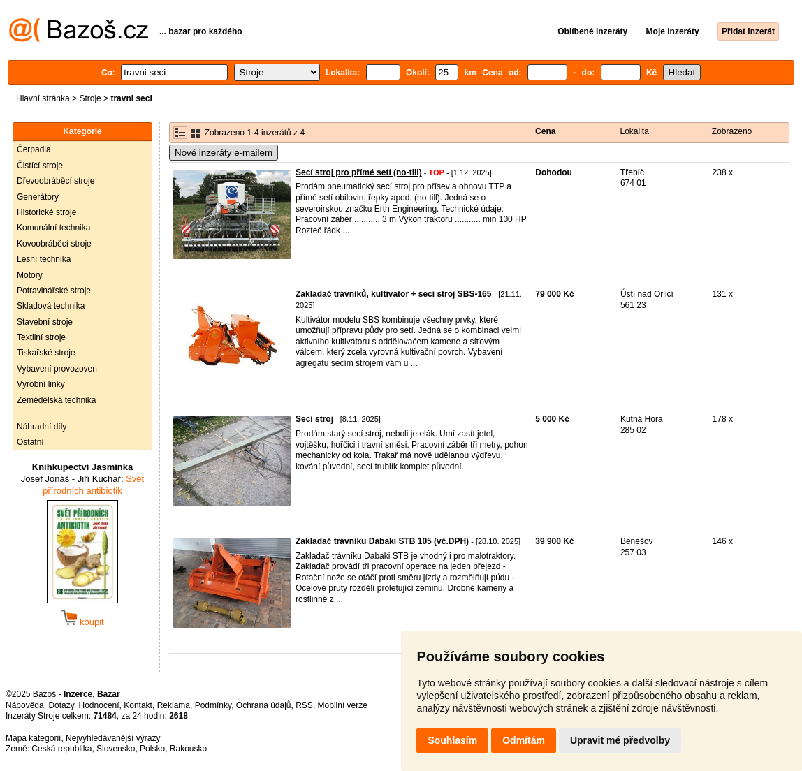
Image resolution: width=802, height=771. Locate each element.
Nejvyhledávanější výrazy (113, 738)
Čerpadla (34, 149)
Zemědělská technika (56, 400)
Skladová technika (51, 306)
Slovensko (115, 749)
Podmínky (213, 705)
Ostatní (30, 442)
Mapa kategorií (33, 738)
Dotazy (60, 705)
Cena (545, 131)
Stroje (90, 98)
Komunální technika (53, 228)
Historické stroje (46, 212)
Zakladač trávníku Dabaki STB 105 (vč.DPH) (382, 541)
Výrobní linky (41, 384)
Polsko (152, 749)
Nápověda (25, 705)
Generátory (38, 197)
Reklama (173, 705)
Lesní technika (44, 259)
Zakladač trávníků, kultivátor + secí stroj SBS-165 (393, 294)
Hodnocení (99, 705)
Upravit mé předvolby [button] (620, 740)
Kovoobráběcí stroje (54, 244)
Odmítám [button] (523, 740)
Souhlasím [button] (452, 740)
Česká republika (61, 749)
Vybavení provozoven (57, 369)
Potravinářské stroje (54, 290)
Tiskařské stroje (46, 353)
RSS (304, 705)
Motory (30, 275)
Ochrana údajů (263, 705)
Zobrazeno (732, 131)
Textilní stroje (41, 337)
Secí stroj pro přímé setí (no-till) (359, 172)
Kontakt (138, 705)
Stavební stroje (45, 322)
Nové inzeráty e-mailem (223, 152)
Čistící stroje (40, 165)
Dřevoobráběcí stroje (55, 181)
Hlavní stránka (43, 98)
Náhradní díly (41, 427)
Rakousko (188, 749)
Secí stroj (314, 419)
